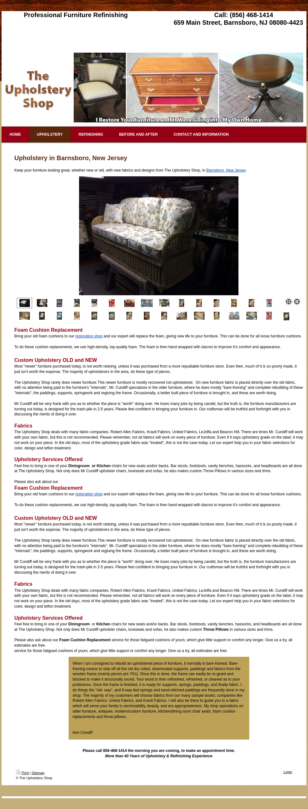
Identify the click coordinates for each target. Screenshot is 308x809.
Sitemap (38, 773)
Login (288, 772)
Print (22, 773)
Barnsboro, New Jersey (226, 170)
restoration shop (89, 336)
